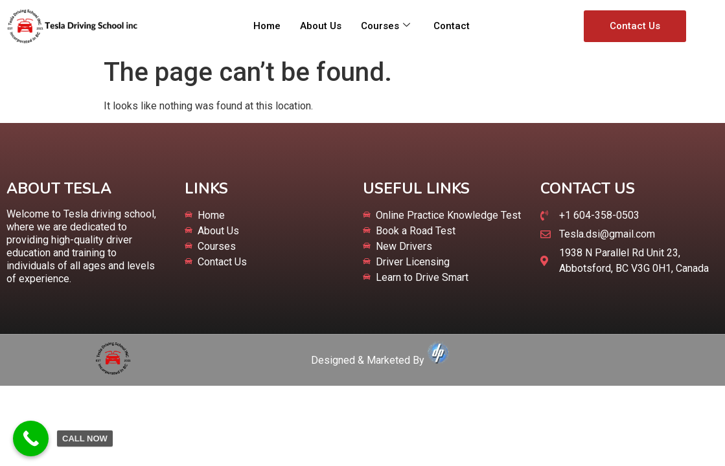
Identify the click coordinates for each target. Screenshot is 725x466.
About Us (320, 26)
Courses (385, 26)
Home (267, 26)
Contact (451, 26)
